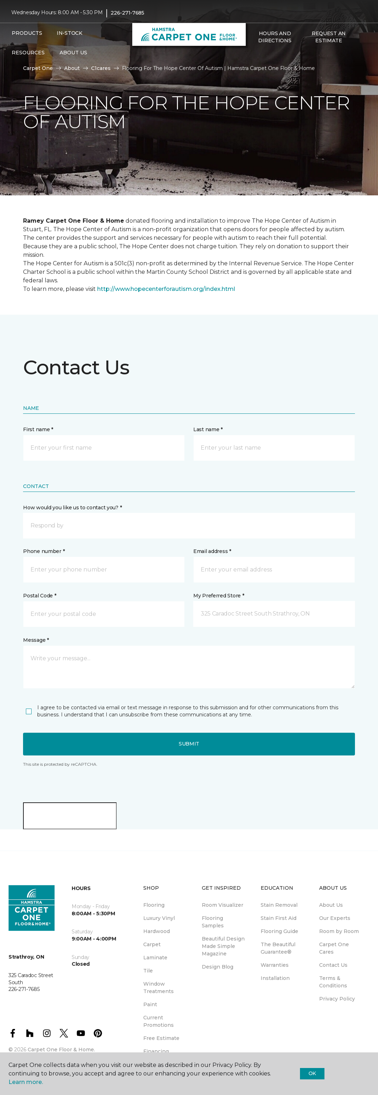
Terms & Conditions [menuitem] (333, 982)
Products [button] (27, 33)
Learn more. (26, 1082)
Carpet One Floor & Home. (61, 1049)
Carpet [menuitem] (152, 944)
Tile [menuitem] (148, 970)
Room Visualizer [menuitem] (222, 905)
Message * (36, 640)
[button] (253, 56)
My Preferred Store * (218, 595)
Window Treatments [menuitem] (158, 987)
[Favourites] (262, 56)
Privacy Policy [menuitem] (337, 999)
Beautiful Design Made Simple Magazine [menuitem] (223, 946)
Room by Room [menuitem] (339, 931)
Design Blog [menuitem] (217, 967)
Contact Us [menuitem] (333, 965)
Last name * (208, 429)
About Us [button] (73, 52)
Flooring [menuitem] (154, 905)
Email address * (212, 551)
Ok (312, 1073)
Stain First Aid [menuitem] (278, 918)
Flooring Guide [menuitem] (279, 931)
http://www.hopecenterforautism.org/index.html (166, 289)
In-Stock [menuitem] (69, 33)
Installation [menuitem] (275, 978)
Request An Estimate (329, 37)
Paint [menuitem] (150, 1004)
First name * (38, 429)
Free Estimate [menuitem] (161, 1038)
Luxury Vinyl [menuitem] (159, 918)
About (72, 68)
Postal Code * (39, 595)
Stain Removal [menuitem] (279, 905)
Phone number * (44, 551)
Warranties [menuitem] (275, 965)
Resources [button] (28, 52)
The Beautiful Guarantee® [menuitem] (278, 948)
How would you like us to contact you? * (72, 507)
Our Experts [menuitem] (334, 918)
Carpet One (38, 68)
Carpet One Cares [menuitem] (334, 948)
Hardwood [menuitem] (156, 931)
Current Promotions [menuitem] (158, 1021)
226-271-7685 (127, 13)
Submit (189, 744)
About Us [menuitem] (331, 905)
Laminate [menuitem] (155, 957)
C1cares (101, 68)
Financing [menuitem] (156, 1051)
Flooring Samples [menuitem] (213, 922)
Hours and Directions (274, 37)
